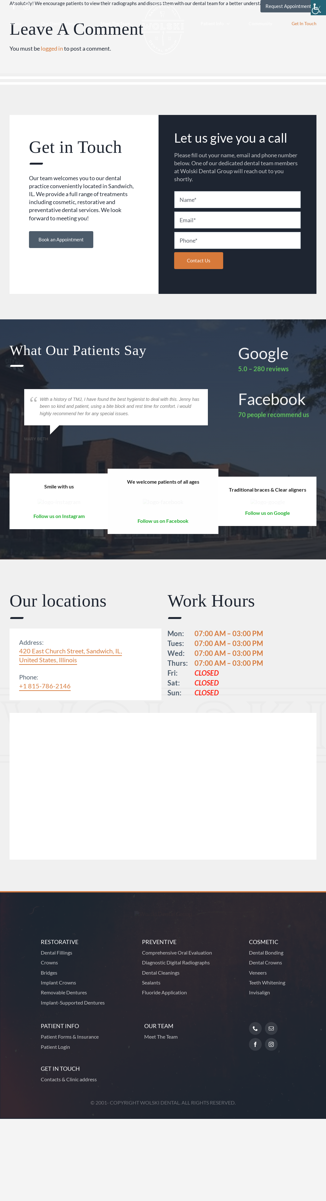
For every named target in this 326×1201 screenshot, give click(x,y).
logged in (52, 48)
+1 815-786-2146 (45, 700)
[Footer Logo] (163, 927)
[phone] (255, 1110)
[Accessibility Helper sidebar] (318, 7)
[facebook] (14, 6)
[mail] (271, 1110)
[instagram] (27, 6)
